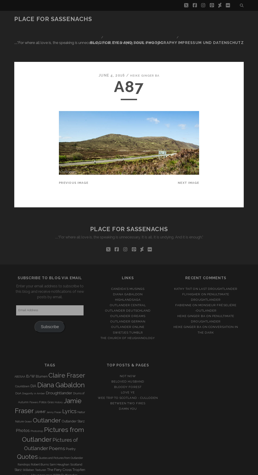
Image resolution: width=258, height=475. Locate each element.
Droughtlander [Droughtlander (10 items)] (59, 364)
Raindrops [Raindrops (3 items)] (24, 435)
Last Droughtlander (218, 259)
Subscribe (50, 297)
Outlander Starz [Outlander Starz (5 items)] (73, 392)
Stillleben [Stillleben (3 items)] (28, 440)
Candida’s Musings (128, 259)
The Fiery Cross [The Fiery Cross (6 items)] (59, 441)
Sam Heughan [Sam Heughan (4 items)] (59, 435)
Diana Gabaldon (128, 265)
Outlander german (128, 292)
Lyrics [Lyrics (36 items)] (69, 382)
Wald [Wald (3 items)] (49, 446)
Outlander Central (128, 276)
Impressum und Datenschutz (217, 19)
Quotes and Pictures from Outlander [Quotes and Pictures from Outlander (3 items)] (61, 429)
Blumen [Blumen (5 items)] (42, 347)
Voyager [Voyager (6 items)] (38, 446)
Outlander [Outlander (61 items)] (47, 391)
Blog (112, 19)
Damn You (128, 379)
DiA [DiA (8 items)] (33, 357)
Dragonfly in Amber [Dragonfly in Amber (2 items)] (33, 364)
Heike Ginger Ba (144, 46)
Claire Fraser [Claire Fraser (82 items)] (66, 346)
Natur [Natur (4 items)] (81, 383)
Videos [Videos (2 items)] (26, 446)
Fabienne (183, 276)
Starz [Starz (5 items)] (18, 440)
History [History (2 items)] (59, 373)
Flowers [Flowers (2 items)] (33, 373)
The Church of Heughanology (128, 308)
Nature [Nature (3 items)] (19, 392)
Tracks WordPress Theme (110, 470)
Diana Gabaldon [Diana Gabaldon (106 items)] (61, 356)
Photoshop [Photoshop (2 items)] (37, 401)
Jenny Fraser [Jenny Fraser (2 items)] (54, 383)
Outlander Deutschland (128, 281)
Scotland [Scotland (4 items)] (76, 435)
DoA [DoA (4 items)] (18, 364)
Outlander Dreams (127, 287)
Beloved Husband (127, 352)
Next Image (188, 153)
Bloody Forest (128, 357)
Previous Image (73, 153)
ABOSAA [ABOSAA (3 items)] (19, 347)
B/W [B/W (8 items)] (30, 347)
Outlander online (128, 298)
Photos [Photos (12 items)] (23, 401)
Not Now (128, 347)
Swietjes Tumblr (128, 303)
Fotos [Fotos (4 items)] (42, 373)
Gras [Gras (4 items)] (50, 373)
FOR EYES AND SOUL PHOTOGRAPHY (153, 19)
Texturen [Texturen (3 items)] (40, 440)
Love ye (128, 363)
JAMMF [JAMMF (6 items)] (40, 383)
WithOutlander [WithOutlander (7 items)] (65, 446)
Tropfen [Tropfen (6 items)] (78, 441)
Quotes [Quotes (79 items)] (27, 427)
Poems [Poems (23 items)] (57, 419)
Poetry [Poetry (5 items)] (71, 420)
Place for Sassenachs (53, 19)
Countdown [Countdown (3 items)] (22, 357)
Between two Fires (127, 374)
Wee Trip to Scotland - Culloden (128, 368)
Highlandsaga (128, 270)
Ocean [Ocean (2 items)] (28, 392)
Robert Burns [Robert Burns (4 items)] (40, 435)
